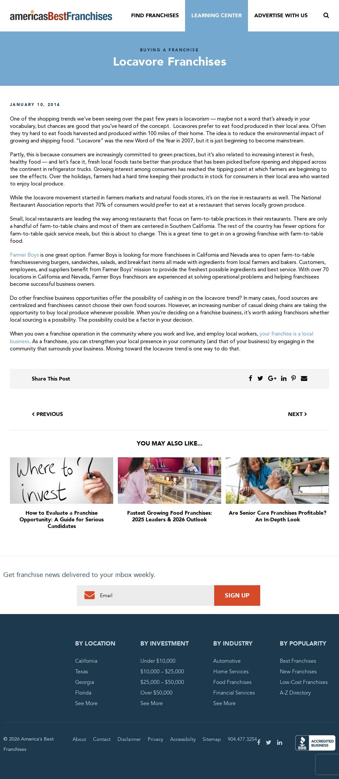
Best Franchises (298, 661)
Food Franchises (232, 682)
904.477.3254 (242, 739)
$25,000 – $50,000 (162, 682)
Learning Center (216, 15)
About (79, 739)
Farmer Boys (24, 255)
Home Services (231, 671)
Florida (83, 693)
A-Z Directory (295, 693)
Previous (47, 414)
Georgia (84, 682)
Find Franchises (155, 15)
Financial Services (234, 693)
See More (86, 703)
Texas (81, 671)
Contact (102, 739)
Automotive (227, 661)
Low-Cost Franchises (304, 682)
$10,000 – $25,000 (162, 671)
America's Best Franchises (61, 16)
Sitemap (212, 739)
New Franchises (298, 671)
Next (297, 414)
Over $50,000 (156, 693)
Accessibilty (183, 739)
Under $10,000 (157, 661)
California (86, 661)
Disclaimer (129, 739)
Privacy (155, 739)
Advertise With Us (281, 15)
